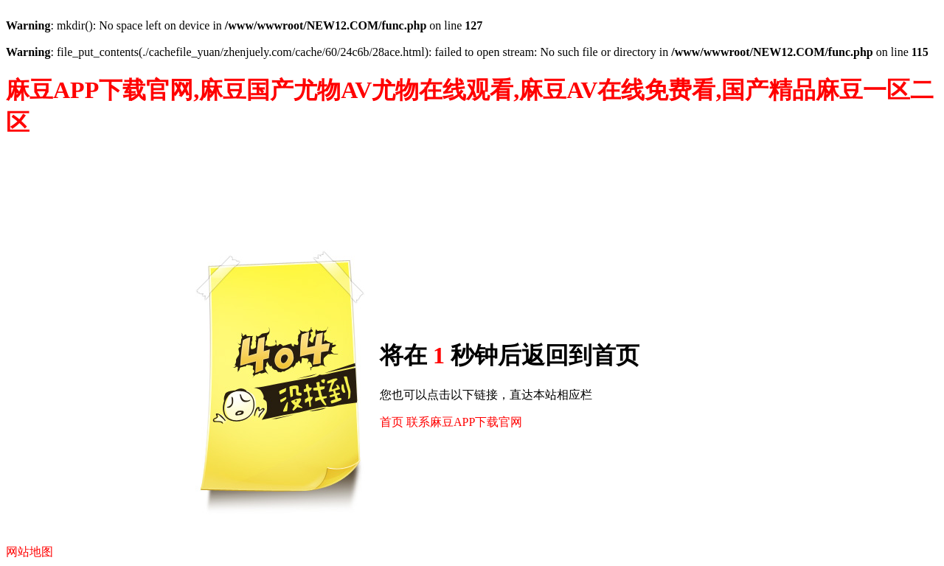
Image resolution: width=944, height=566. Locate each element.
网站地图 (29, 551)
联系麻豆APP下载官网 (464, 422)
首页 (391, 422)
